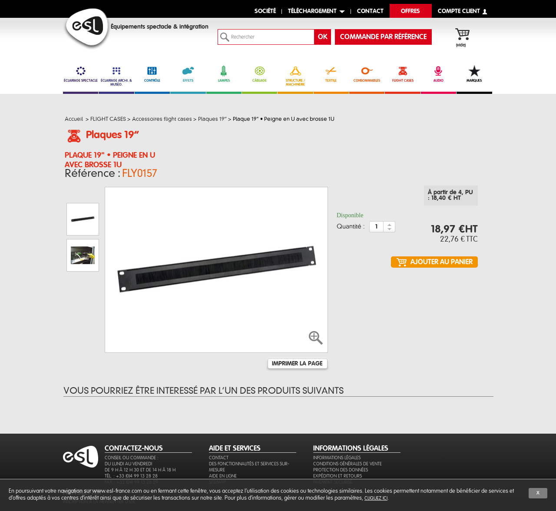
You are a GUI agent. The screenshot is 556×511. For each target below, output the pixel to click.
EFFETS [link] (187, 74)
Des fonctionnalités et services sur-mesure (249, 444)
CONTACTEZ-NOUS (134, 425)
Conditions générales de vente (347, 441)
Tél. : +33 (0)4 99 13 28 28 (131, 453)
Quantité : (351, 229)
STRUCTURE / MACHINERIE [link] (295, 75)
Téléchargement (312, 11)
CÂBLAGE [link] (259, 74)
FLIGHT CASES (402, 74)
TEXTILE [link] (331, 74)
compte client (459, 11)
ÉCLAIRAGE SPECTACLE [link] (80, 74)
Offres (410, 11)
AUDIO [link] (438, 74)
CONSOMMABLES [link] (366, 74)
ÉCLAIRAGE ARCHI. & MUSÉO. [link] (116, 75)
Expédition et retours (337, 453)
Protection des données (340, 447)
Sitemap (217, 459)
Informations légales (337, 435)
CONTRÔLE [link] (152, 74)
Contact (218, 435)
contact (370, 11)
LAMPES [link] (224, 74)
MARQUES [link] (474, 74)
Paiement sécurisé (332, 459)
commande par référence (383, 36)
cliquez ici (375, 498)
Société (265, 11)
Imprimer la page (297, 329)
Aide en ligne (223, 453)
